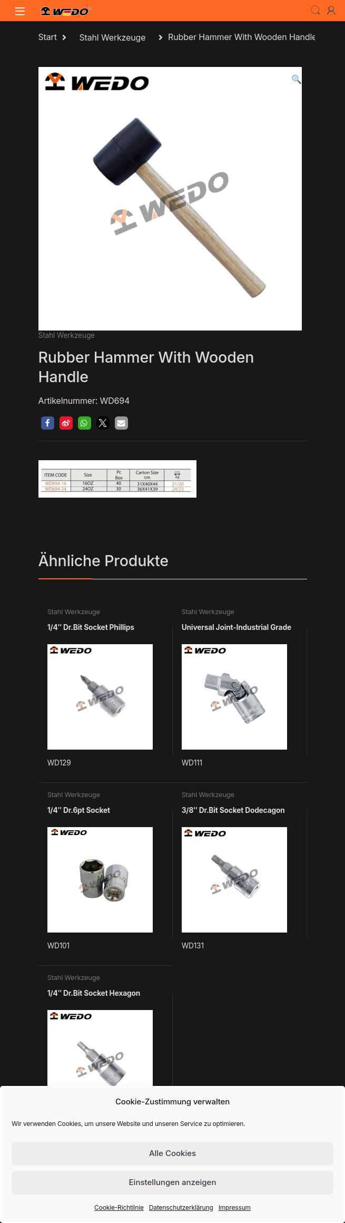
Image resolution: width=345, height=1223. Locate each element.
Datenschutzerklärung (181, 1207)
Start (47, 37)
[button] (296, 79)
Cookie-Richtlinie (119, 1207)
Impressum (235, 1207)
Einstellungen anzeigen (172, 1182)
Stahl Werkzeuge (112, 37)
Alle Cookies (172, 1153)
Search (315, 10)
